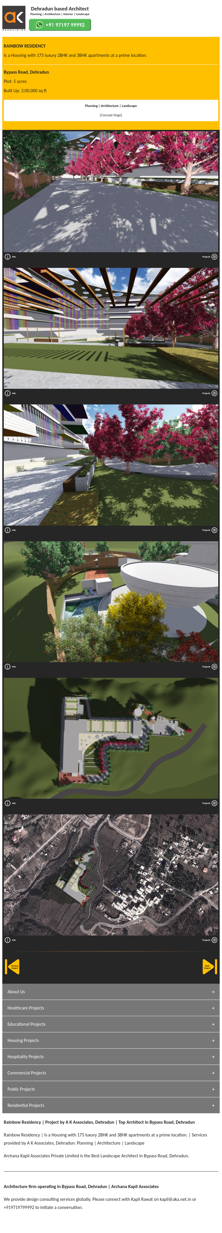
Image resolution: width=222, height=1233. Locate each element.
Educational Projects (26, 1024)
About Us (16, 991)
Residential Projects (26, 1105)
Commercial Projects (27, 1073)
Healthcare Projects (26, 1008)
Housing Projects (23, 1040)
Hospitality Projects (26, 1056)
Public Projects (21, 1089)
